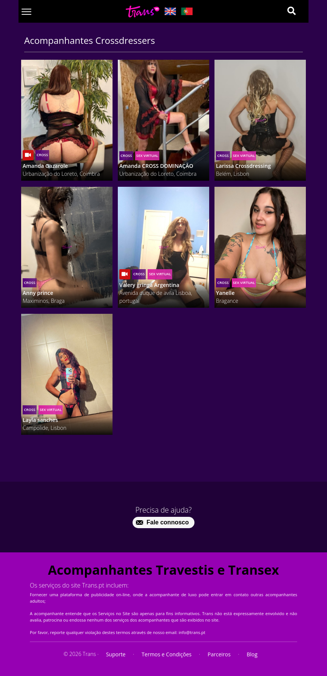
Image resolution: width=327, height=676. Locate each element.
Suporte (116, 654)
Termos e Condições (166, 654)
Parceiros (219, 654)
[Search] (291, 11)
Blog (252, 654)
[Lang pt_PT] (187, 11)
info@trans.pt (192, 632)
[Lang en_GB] (170, 11)
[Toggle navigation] (26, 12)
